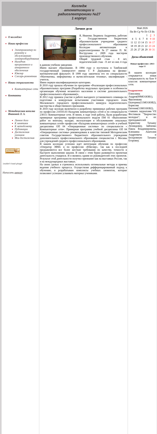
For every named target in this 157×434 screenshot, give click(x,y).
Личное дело (21, 120)
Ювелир (19, 73)
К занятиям (21, 123)
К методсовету (23, 126)
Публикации (21, 129)
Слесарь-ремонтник (26, 76)
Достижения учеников (22, 133)
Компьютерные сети (26, 89)
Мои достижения (24, 138)
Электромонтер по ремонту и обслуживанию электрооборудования (27, 54)
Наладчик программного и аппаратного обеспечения (23, 66)
